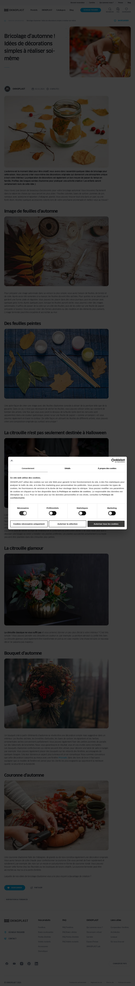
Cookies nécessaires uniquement (29, 524)
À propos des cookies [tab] (107, 468)
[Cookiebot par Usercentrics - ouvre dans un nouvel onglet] (113, 461)
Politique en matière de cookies (75, 491)
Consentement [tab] (28, 468)
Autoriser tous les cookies (106, 524)
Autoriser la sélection (67, 524)
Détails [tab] (67, 468)
